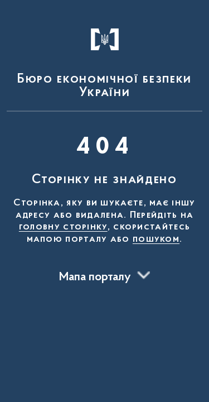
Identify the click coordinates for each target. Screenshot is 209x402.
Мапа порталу (95, 277)
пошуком (156, 239)
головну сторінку (63, 227)
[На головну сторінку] (104, 58)
